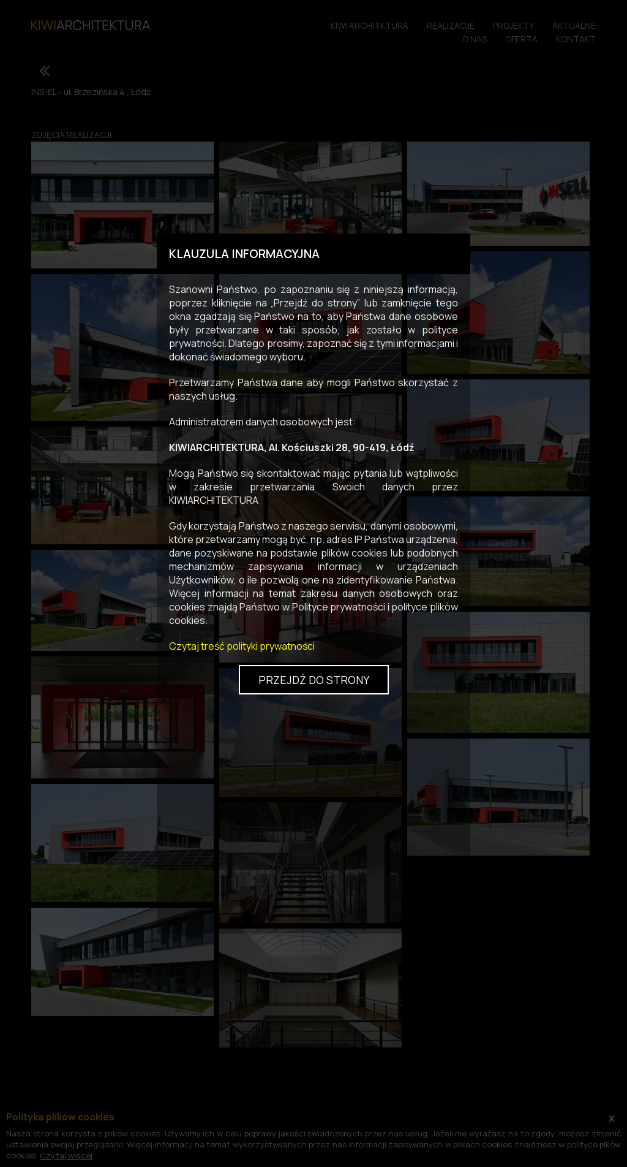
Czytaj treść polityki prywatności (242, 646)
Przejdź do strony (313, 679)
